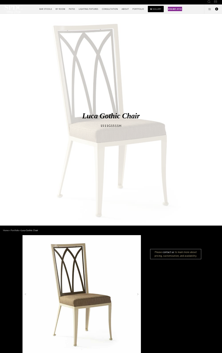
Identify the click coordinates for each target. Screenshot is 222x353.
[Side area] (207, 9)
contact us (168, 252)
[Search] (209, 2)
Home (6, 230)
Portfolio (15, 230)
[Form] (215, 2)
